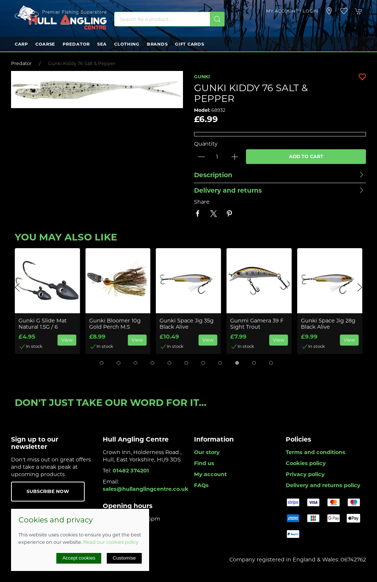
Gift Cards (189, 44)
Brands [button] (157, 44)
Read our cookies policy (110, 542)
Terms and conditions (315, 452)
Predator (76, 44)
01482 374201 (131, 470)
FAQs (201, 485)
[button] (344, 11)
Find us (204, 463)
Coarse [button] (45, 44)
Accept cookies (78, 558)
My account (210, 474)
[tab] (101, 363)
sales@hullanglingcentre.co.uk (145, 489)
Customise (124, 558)
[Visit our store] (329, 11)
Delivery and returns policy (323, 485)
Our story (207, 452)
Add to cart (306, 156)
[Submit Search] (217, 19)
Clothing (127, 44)
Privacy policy (305, 474)
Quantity (206, 143)
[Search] (169, 19)
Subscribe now (48, 491)
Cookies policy (306, 463)
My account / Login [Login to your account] (292, 11)
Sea (102, 44)
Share (201, 202)
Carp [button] (21, 44)
